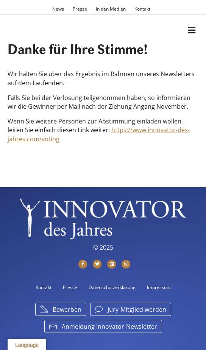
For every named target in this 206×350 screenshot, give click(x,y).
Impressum (159, 287)
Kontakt (142, 9)
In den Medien (111, 9)
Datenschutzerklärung (112, 287)
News (58, 9)
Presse (80, 9)
